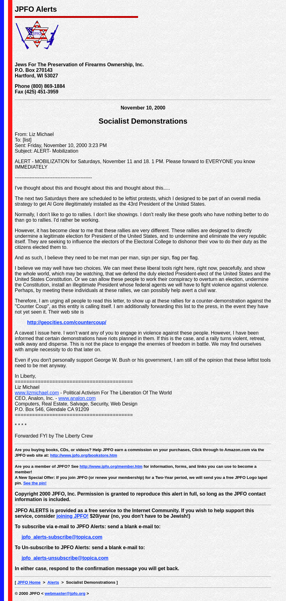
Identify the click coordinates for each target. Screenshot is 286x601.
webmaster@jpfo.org (65, 593)
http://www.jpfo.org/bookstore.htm (83, 455)
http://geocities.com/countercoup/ (66, 322)
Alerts (53, 582)
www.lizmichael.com (37, 392)
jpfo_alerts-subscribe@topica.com (62, 537)
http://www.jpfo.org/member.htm (111, 466)
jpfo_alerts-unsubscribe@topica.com (65, 558)
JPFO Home (29, 582)
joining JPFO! (72, 516)
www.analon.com (77, 398)
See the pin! (35, 483)
